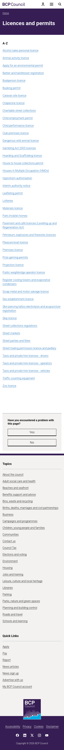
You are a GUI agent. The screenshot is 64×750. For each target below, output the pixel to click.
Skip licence (10, 318)
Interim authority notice (16, 185)
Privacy (27, 726)
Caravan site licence (14, 95)
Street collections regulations (20, 325)
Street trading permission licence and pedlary (29, 348)
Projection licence (13, 265)
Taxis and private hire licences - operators (27, 363)
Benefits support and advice (19, 494)
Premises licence (13, 249)
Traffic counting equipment (19, 378)
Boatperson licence (14, 80)
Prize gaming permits (15, 257)
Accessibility (12, 726)
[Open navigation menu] (51, 4)
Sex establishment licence (18, 299)
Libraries (8, 587)
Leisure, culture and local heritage (22, 581)
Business (8, 514)
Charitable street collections (19, 110)
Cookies (39, 726)
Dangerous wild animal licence (21, 140)
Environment (10, 561)
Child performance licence (18, 125)
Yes (31, 432)
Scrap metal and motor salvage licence (26, 291)
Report (7, 660)
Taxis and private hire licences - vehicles (26, 370)
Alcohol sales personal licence (20, 50)
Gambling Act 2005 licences (19, 148)
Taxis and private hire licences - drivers (25, 355)
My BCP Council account (17, 686)
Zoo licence (9, 385)
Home (6, 13)
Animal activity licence (16, 58)
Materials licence (13, 208)
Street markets (11, 333)
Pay (5, 653)
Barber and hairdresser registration (23, 73)
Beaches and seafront (16, 487)
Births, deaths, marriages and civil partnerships (30, 507)
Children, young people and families (24, 527)
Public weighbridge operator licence (24, 272)
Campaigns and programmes (20, 521)
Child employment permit (18, 118)
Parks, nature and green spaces (21, 601)
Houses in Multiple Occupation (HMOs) (26, 170)
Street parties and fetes (16, 340)
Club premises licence (16, 133)
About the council (13, 474)
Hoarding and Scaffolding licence (22, 155)
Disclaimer (52, 726)
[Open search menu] (60, 4)
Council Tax (9, 547)
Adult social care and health (19, 481)
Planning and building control (20, 607)
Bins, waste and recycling (18, 501)
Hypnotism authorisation (17, 178)
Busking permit (11, 88)
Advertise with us (13, 680)
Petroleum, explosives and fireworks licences (29, 234)
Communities (11, 534)
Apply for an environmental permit (23, 65)
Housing (7, 567)
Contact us (9, 541)
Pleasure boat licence (15, 242)
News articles (11, 666)
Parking (7, 594)
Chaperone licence (14, 103)
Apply (6, 646)
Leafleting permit (13, 193)
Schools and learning (15, 621)
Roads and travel (13, 614)
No (32, 442)
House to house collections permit (23, 163)
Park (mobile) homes (15, 215)
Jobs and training (13, 574)
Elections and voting (15, 554)
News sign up (11, 673)
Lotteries (8, 200)
